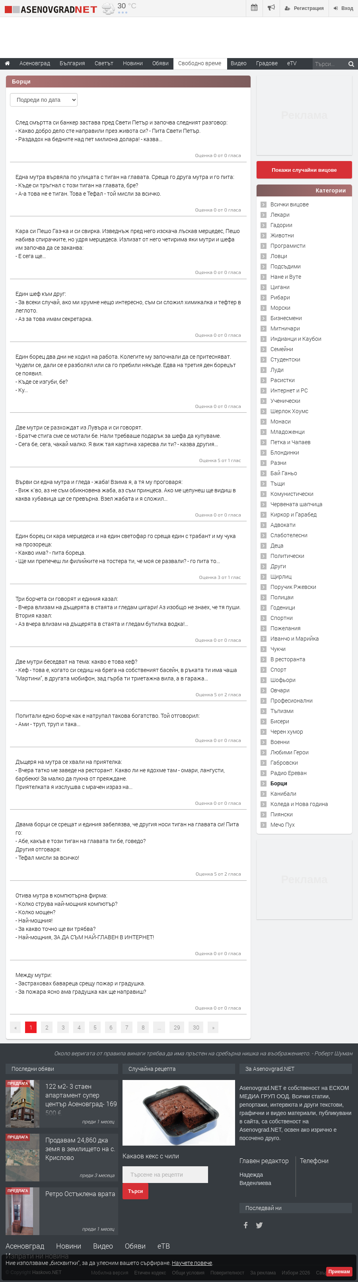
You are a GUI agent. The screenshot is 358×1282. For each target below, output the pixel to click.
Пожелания (285, 628)
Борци (278, 783)
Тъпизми (282, 711)
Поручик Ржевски (293, 586)
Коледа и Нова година (299, 804)
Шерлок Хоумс (289, 411)
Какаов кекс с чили (151, 1156)
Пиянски (281, 814)
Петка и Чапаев (290, 442)
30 (196, 1027)
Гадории (281, 225)
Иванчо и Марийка (294, 638)
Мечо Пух (282, 824)
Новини (133, 63)
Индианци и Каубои (295, 338)
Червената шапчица (296, 504)
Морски (280, 307)
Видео (103, 1246)
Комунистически (291, 493)
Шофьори (283, 680)
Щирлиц (281, 576)
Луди (277, 369)
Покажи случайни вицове (304, 170)
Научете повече (192, 1262)
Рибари (280, 297)
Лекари (280, 214)
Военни (280, 742)
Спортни (281, 618)
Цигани (280, 287)
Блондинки (284, 452)
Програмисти (287, 245)
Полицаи (282, 597)
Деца (277, 545)
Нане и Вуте (285, 276)
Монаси (280, 421)
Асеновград (25, 1246)
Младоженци (287, 431)
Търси (135, 1191)
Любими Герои (289, 752)
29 (177, 1027)
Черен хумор (286, 731)
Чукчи (278, 649)
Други (278, 566)
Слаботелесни (288, 535)
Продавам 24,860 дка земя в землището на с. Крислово (80, 1149)
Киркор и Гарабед (293, 514)
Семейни (281, 349)
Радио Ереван (288, 773)
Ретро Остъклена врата (80, 1193)
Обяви (135, 1246)
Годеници (282, 607)
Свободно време (199, 63)
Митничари (285, 328)
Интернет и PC (289, 390)
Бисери (279, 721)
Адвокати (283, 524)
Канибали (283, 793)
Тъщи (277, 483)
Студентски (285, 359)
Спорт (278, 669)
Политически (287, 555)
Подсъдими (285, 266)
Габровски (284, 762)
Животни (282, 235)
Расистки (282, 380)
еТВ (164, 1246)
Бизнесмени (286, 318)
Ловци (278, 256)
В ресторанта (287, 659)
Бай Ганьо (283, 473)
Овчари (280, 690)
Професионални (291, 700)
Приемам (339, 1271)
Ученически (285, 400)
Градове (267, 63)
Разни (278, 462)
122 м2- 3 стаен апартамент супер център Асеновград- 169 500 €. (81, 1099)
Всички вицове (289, 204)
